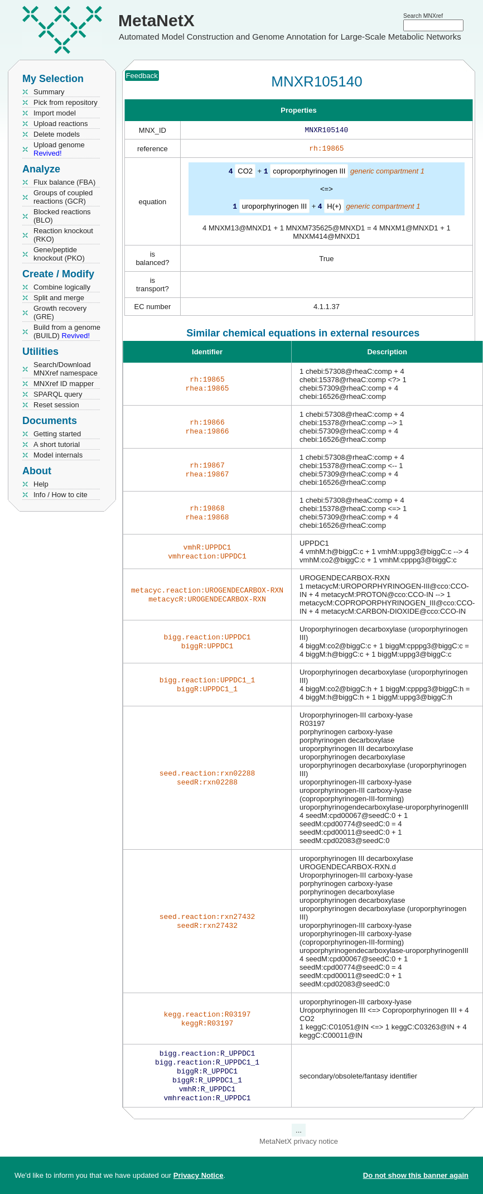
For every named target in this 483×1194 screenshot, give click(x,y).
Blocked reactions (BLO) (62, 216)
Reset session (56, 405)
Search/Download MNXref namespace (65, 368)
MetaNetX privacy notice (298, 1149)
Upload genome (59, 149)
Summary (49, 92)
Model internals (58, 455)
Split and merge (58, 297)
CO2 (245, 173)
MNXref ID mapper (63, 383)
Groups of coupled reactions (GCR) (63, 197)
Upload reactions (60, 123)
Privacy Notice (198, 1175)
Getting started (57, 434)
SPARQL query (57, 394)
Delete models (56, 134)
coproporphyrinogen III (309, 173)
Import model (54, 113)
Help (41, 484)
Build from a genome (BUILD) (66, 331)
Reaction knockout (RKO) (63, 235)
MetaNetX (156, 20)
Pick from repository (65, 102)
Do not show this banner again (415, 1175)
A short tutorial (56, 444)
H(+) (334, 208)
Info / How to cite (60, 494)
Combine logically (61, 287)
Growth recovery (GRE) (59, 312)
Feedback (142, 75)
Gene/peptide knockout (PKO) (59, 253)
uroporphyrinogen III (274, 208)
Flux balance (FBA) (64, 182)
